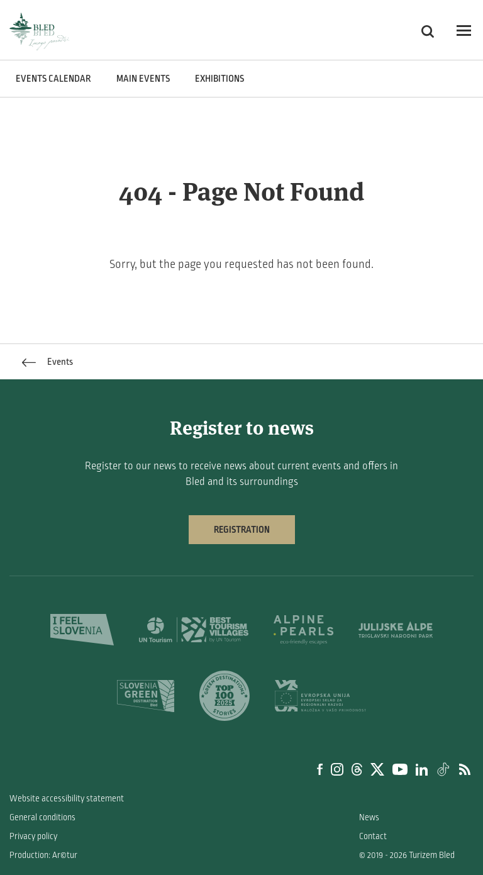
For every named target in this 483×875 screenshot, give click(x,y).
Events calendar (53, 79)
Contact (373, 836)
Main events (143, 79)
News (369, 817)
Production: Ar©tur (43, 855)
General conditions (42, 817)
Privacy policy (33, 836)
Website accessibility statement (66, 798)
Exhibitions (219, 79)
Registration (242, 530)
